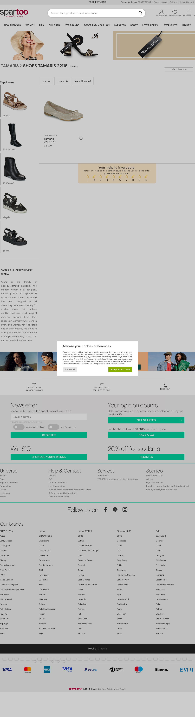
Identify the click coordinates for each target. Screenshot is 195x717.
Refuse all (70, 369)
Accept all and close (120, 369)
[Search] (140, 13)
